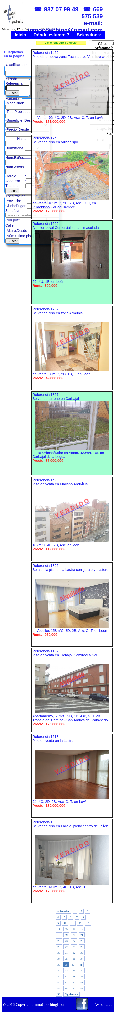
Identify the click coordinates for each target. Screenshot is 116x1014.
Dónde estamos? (51, 34)
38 (58, 964)
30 (58, 952)
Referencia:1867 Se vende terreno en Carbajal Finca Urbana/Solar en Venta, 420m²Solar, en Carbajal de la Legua (72, 428)
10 (65, 923)
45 (81, 970)
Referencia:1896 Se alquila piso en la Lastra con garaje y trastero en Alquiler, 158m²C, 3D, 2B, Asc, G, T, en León (72, 600)
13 (87, 923)
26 (58, 946)
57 (81, 988)
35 (66, 958)
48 (74, 976)
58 (58, 994)
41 (80, 964)
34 (58, 958)
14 (58, 929)
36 (74, 958)
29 (81, 946)
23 (66, 940)
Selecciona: (89, 34)
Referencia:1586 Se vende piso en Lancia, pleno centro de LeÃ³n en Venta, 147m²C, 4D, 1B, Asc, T (72, 856)
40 (73, 964)
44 (74, 970)
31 (66, 952)
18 (58, 934)
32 (74, 952)
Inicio (20, 34)
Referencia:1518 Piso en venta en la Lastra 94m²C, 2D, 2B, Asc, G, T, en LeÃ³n (72, 771)
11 (72, 923)
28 (74, 946)
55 (66, 988)
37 (81, 958)
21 (81, 934)
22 (58, 940)
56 (74, 988)
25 (81, 940)
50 (58, 982)
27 (66, 946)
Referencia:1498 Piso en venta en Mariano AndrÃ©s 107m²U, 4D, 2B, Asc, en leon (72, 514)
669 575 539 (92, 13)
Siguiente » (71, 994)
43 (66, 970)
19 (66, 934)
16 (74, 929)
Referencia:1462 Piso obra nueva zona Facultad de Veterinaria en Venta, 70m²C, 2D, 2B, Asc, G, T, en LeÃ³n (72, 87)
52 (74, 982)
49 (81, 976)
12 (80, 923)
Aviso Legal (103, 1004)
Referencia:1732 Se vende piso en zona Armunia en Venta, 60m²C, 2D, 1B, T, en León (72, 343)
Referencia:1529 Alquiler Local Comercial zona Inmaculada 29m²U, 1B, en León (72, 255)
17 (81, 929)
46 (58, 976)
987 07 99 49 (61, 9)
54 (58, 988)
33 (81, 952)
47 (66, 976)
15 (66, 929)
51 (66, 982)
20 (74, 934)
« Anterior (63, 911)
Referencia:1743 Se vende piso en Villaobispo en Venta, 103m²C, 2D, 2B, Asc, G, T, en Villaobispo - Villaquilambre (72, 174)
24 (74, 940)
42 (58, 970)
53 (81, 982)
